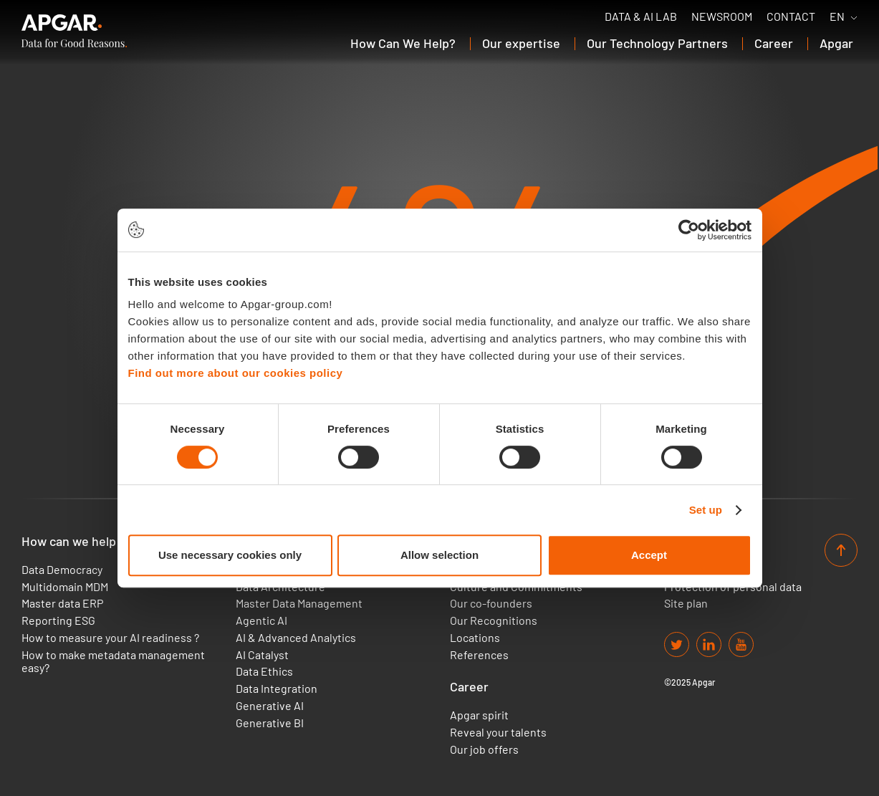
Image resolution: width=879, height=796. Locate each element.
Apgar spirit (479, 715)
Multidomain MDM (64, 586)
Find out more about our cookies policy (235, 373)
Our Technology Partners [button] (657, 43)
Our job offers (484, 749)
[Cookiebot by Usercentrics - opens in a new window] (688, 230)
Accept (649, 555)
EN (837, 16)
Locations (475, 637)
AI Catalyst (262, 654)
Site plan (686, 603)
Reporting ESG (58, 620)
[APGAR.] (74, 30)
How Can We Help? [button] (403, 43)
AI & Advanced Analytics (296, 637)
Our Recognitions (493, 620)
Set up (705, 510)
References (479, 654)
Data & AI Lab (641, 16)
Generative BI (270, 722)
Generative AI (270, 705)
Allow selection (439, 555)
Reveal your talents (498, 732)
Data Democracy (61, 569)
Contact (791, 16)
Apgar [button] (836, 43)
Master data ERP (62, 603)
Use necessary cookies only (230, 555)
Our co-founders (491, 603)
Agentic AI (261, 620)
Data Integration (276, 688)
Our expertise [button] (521, 43)
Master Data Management (299, 603)
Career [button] (773, 43)
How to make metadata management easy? (113, 661)
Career (469, 686)
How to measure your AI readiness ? (110, 637)
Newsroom (721, 16)
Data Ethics (264, 671)
